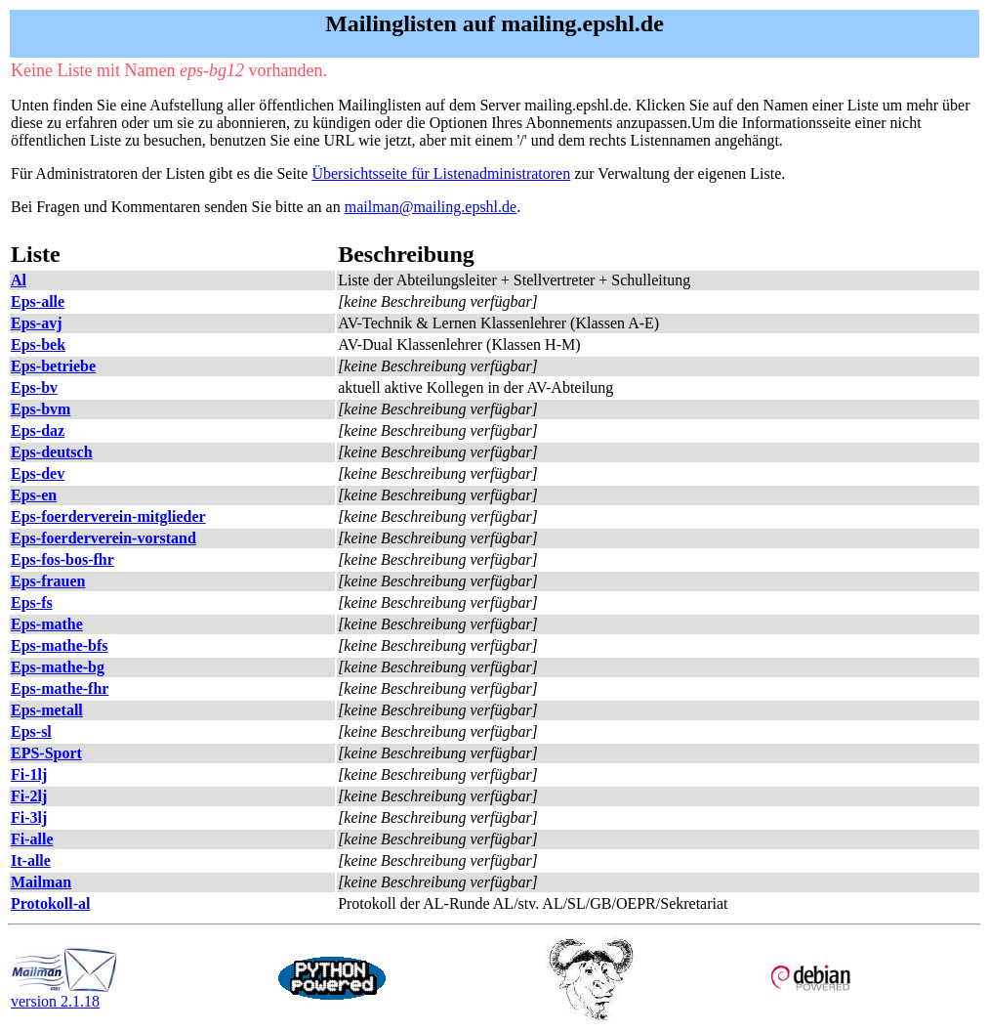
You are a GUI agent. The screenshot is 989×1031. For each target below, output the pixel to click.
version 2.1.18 (64, 994)
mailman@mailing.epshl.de (430, 206)
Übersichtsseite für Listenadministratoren (440, 173)
